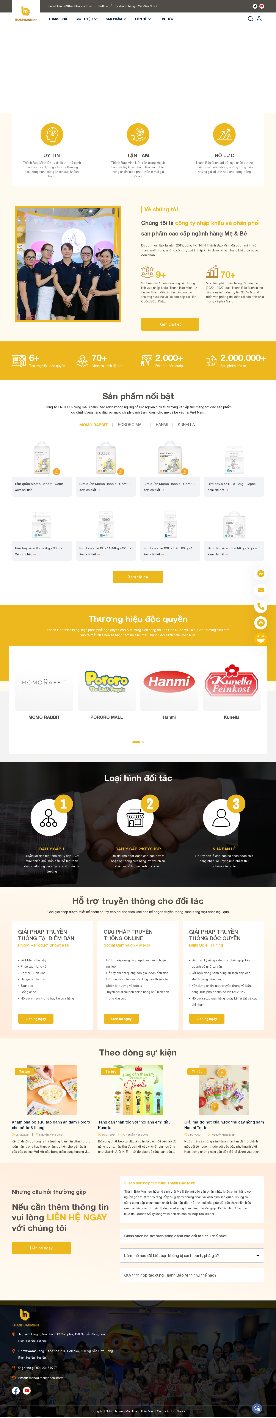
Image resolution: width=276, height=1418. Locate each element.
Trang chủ (58, 19)
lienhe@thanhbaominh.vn (74, 6)
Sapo (181, 1411)
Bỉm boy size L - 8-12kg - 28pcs (232, 484)
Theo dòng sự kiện (138, 1052)
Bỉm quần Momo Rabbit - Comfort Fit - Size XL (115, 484)
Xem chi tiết (170, 324)
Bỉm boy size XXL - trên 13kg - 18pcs (171, 548)
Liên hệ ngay (36, 1019)
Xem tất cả (138, 577)
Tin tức (166, 19)
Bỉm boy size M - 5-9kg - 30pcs (38, 548)
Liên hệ (143, 19)
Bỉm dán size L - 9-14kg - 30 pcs (232, 548)
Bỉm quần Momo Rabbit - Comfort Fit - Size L (178, 484)
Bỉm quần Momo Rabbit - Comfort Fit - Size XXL (52, 484)
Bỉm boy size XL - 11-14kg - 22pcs (105, 548)
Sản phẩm (116, 19)
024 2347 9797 (146, 6)
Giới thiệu (86, 19)
